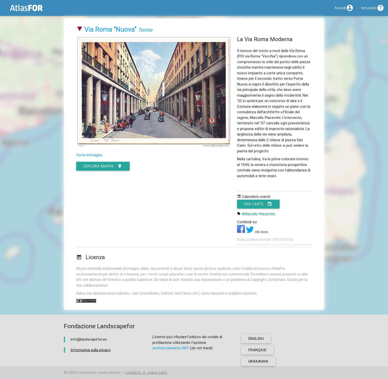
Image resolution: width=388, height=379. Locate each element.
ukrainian (258, 361)
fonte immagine (89, 155)
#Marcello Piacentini (258, 214)
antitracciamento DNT (170, 348)
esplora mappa (103, 166)
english (256, 338)
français (257, 350)
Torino (145, 30)
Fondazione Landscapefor (99, 373)
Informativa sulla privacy (91, 350)
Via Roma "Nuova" (110, 29)
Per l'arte (258, 204)
